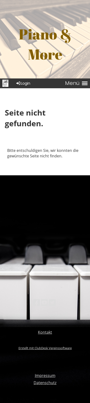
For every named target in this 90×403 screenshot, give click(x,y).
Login (23, 83)
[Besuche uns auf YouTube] (44, 302)
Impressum (45, 375)
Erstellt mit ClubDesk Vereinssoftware (45, 348)
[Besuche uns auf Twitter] (52, 302)
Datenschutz (45, 382)
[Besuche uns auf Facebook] (36, 302)
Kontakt (45, 332)
